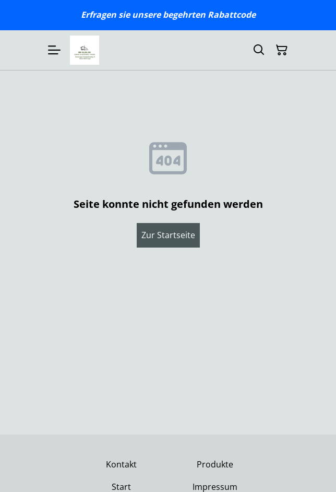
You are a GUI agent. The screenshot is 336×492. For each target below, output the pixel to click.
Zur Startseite (168, 235)
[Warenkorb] (281, 50)
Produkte (215, 464)
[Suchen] (258, 50)
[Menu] (54, 50)
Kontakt (121, 464)
